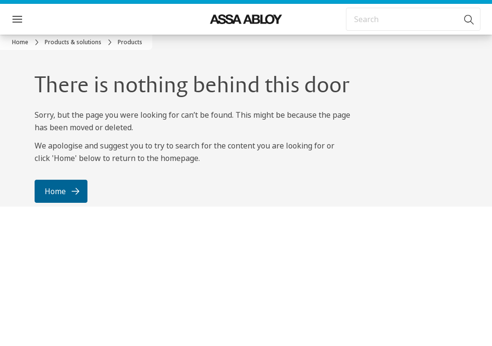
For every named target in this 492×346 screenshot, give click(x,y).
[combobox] (413, 19)
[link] (27, 42)
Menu (34, 19)
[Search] (469, 19)
